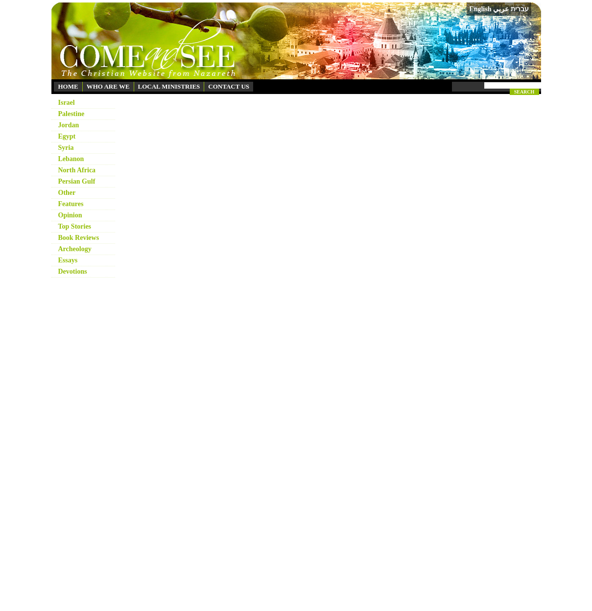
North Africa (77, 170)
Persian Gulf (76, 181)
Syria (66, 147)
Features (71, 204)
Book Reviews (78, 237)
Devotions (72, 271)
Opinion (70, 215)
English (480, 9)
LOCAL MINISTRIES (169, 86)
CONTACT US (228, 86)
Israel (66, 102)
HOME (68, 86)
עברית (520, 9)
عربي (501, 9)
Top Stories (75, 226)
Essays (68, 260)
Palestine (71, 114)
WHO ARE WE (108, 86)
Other (67, 192)
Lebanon (71, 159)
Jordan (68, 125)
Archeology (75, 249)
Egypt (67, 136)
